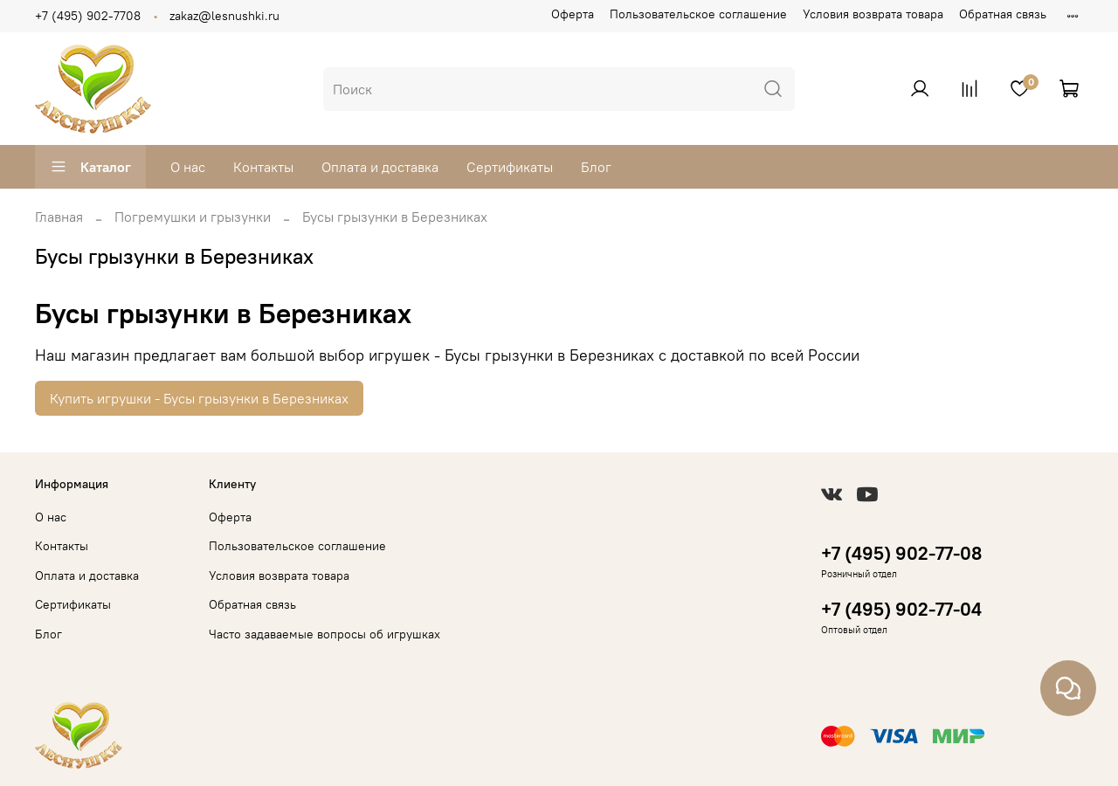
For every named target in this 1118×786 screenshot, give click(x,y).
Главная (59, 216)
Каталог (90, 167)
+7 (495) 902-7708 (88, 16)
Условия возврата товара (873, 14)
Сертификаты (509, 167)
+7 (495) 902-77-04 (901, 609)
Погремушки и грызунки (192, 216)
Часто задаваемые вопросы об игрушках (324, 634)
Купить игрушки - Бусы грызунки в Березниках (199, 398)
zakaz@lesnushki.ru (224, 16)
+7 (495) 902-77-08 (901, 553)
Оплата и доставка (379, 167)
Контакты (263, 167)
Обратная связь (1002, 14)
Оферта (572, 14)
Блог (596, 167)
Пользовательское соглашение (698, 14)
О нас (187, 167)
